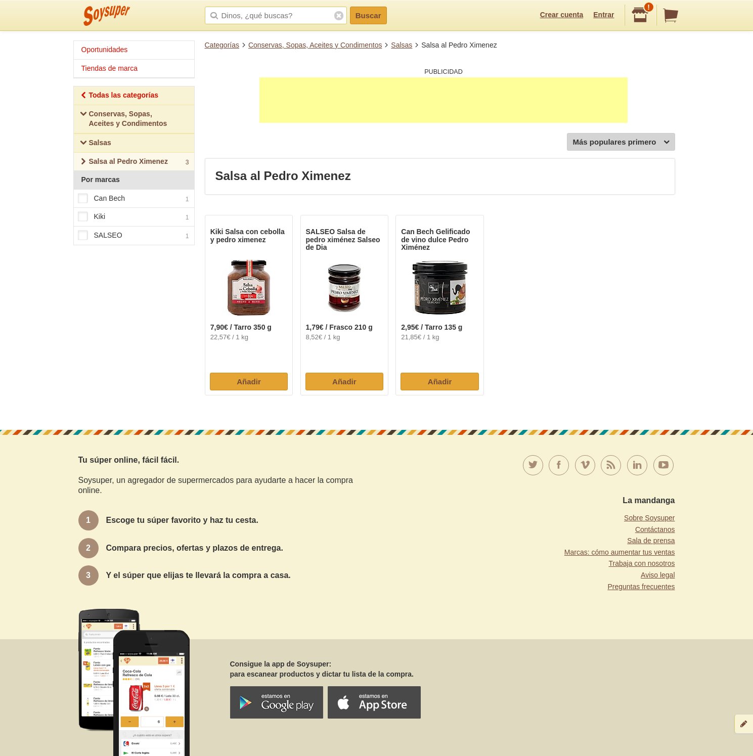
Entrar (603, 15)
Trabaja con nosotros (642, 563)
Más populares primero (620, 142)
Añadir (249, 381)
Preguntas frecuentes (641, 587)
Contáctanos (655, 529)
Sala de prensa (651, 541)
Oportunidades (104, 50)
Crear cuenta (562, 15)
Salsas (401, 45)
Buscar (368, 15)
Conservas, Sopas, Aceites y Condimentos (315, 45)
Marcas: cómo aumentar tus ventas (619, 552)
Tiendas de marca (109, 68)
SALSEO (133, 235)
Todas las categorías (119, 96)
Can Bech (133, 198)
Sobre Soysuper (649, 518)
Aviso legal (658, 575)
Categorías (222, 45)
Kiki (133, 217)
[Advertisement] (443, 100)
